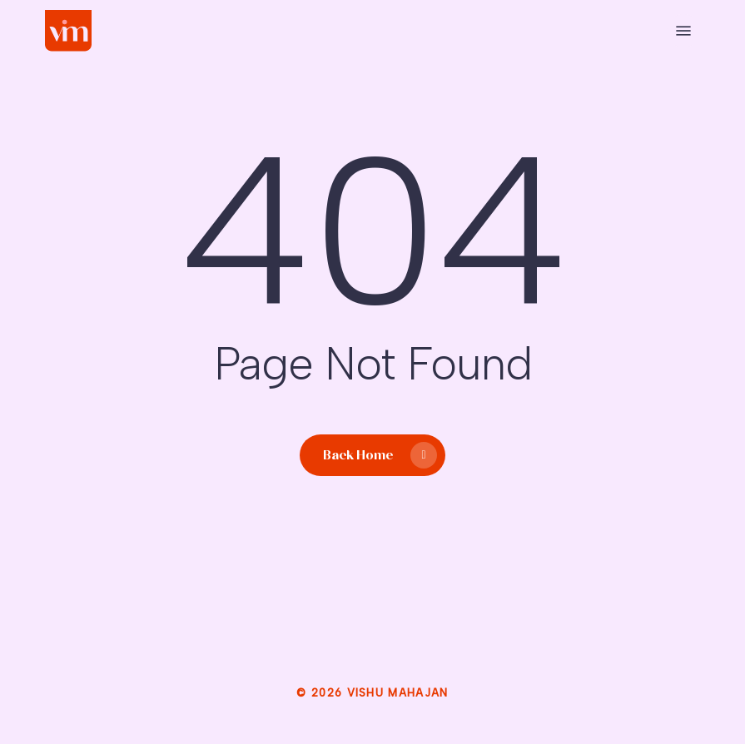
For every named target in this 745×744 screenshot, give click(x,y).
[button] (683, 30)
